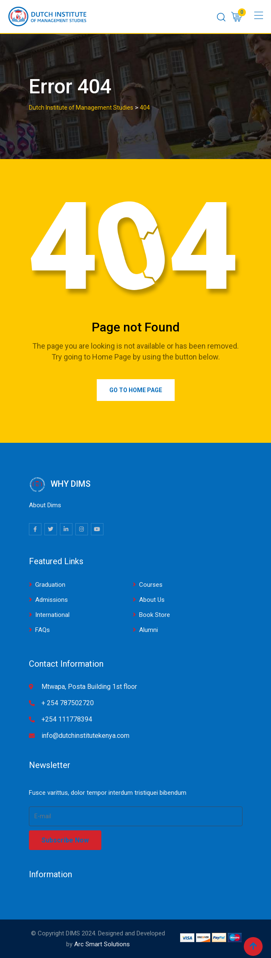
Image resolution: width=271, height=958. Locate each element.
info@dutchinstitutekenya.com (85, 736)
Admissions (51, 600)
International (52, 615)
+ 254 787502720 (67, 703)
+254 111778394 (66, 719)
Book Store (154, 615)
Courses (151, 584)
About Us (152, 600)
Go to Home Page (135, 390)
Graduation (50, 584)
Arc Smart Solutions (102, 944)
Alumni (148, 630)
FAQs (42, 630)
